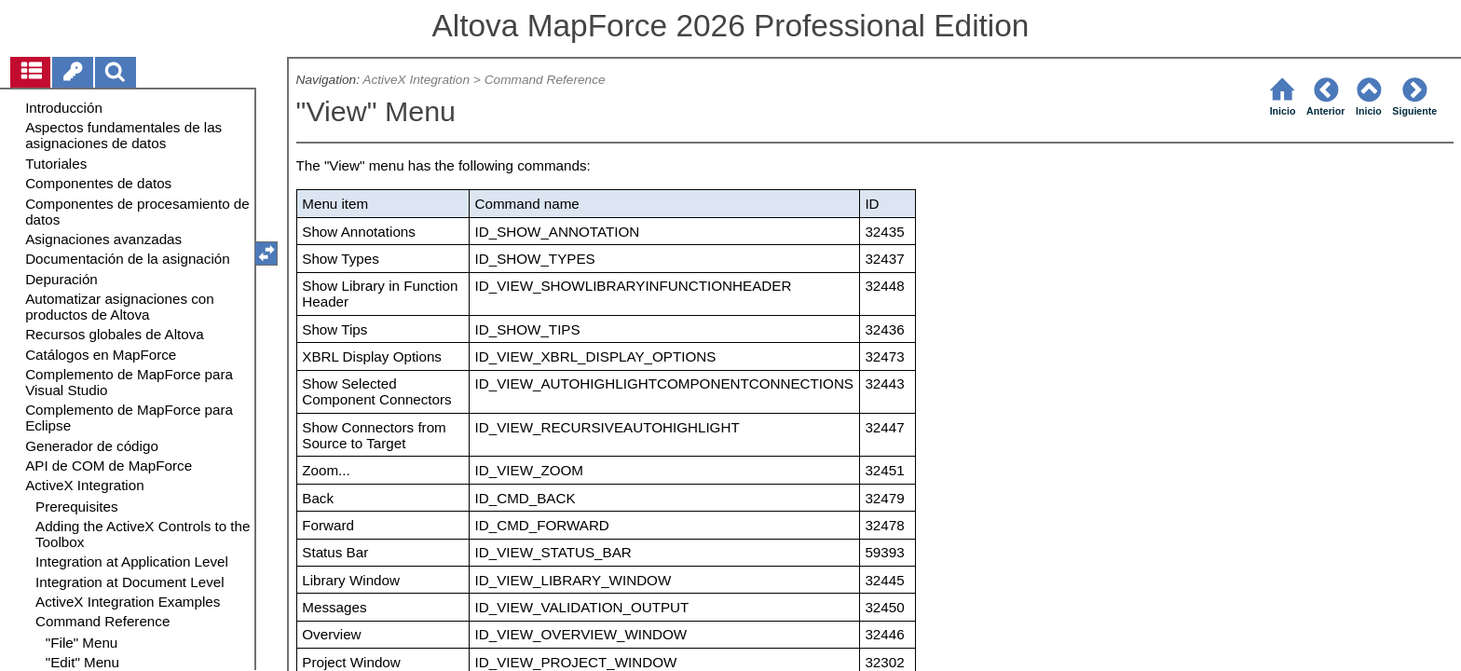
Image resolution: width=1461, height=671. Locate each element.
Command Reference (545, 80)
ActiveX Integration (416, 80)
